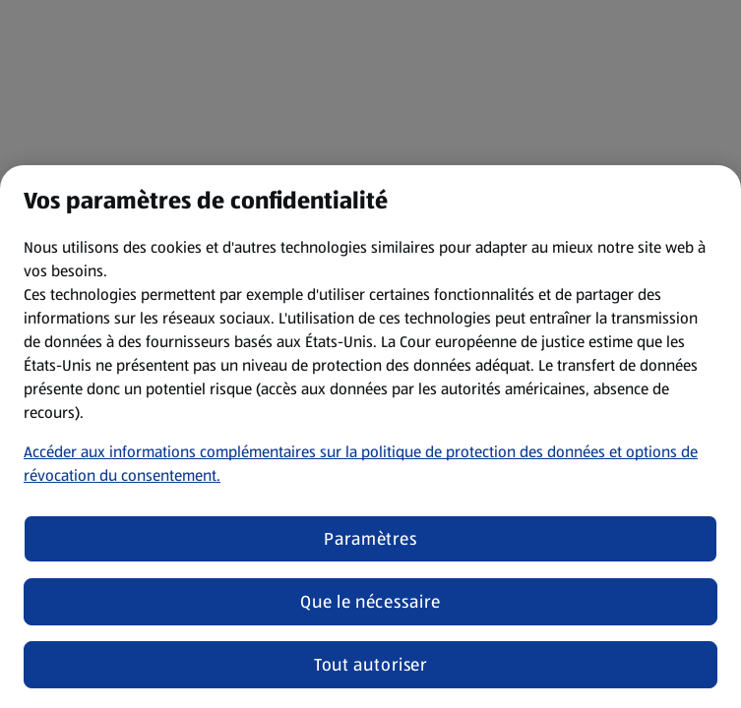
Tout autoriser (371, 665)
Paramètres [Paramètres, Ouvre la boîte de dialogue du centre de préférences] (370, 539)
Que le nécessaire (370, 602)
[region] (370, 436)
